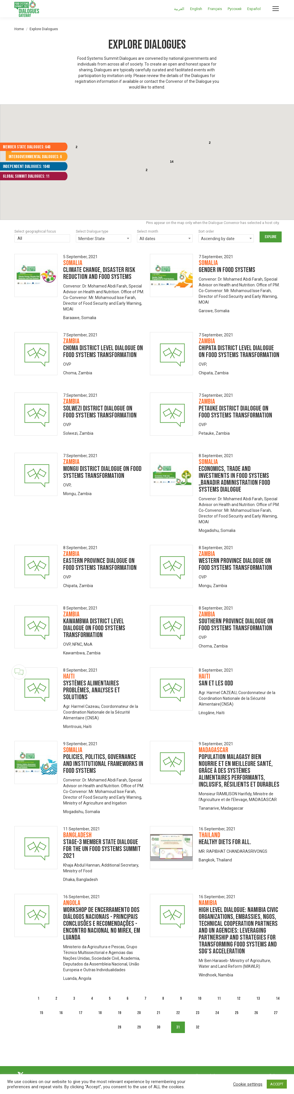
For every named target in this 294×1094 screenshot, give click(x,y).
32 (197, 1027)
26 (256, 1012)
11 (219, 998)
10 (199, 998)
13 (258, 998)
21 (158, 1012)
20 (139, 1012)
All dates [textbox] (147, 238)
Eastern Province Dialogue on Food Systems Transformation (100, 564)
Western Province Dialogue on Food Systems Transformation (235, 564)
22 (178, 1012)
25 (236, 1012)
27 (275, 1012)
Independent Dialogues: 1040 (26, 166)
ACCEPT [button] (276, 1084)
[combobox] (103, 238)
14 (277, 998)
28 (119, 1027)
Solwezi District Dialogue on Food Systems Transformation (100, 411)
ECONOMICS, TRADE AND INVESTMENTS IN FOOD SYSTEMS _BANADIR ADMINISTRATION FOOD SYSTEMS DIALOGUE (234, 479)
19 (119, 1012)
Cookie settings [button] (247, 1084)
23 (197, 1012)
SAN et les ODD (216, 683)
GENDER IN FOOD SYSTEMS (227, 270)
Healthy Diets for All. (225, 842)
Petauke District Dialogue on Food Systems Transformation (235, 411)
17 (80, 1012)
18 (100, 1012)
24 (217, 1012)
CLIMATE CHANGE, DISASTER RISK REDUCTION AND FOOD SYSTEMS (99, 273)
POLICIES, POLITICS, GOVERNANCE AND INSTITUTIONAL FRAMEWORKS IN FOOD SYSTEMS (103, 764)
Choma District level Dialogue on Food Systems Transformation (103, 351)
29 (139, 1027)
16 (61, 1012)
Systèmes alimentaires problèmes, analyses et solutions (91, 690)
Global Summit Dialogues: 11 (26, 176)
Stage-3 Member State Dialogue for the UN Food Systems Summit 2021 (102, 849)
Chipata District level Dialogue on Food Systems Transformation (239, 351)
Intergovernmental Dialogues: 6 (35, 157)
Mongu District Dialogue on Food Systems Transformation (102, 472)
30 (158, 1027)
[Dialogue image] (35, 275)
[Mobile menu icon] (276, 9)
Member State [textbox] (91, 238)
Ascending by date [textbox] (218, 238)
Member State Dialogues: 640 (26, 147)
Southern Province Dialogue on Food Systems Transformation (236, 624)
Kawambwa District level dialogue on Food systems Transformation (94, 628)
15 (41, 1012)
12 (238, 998)
